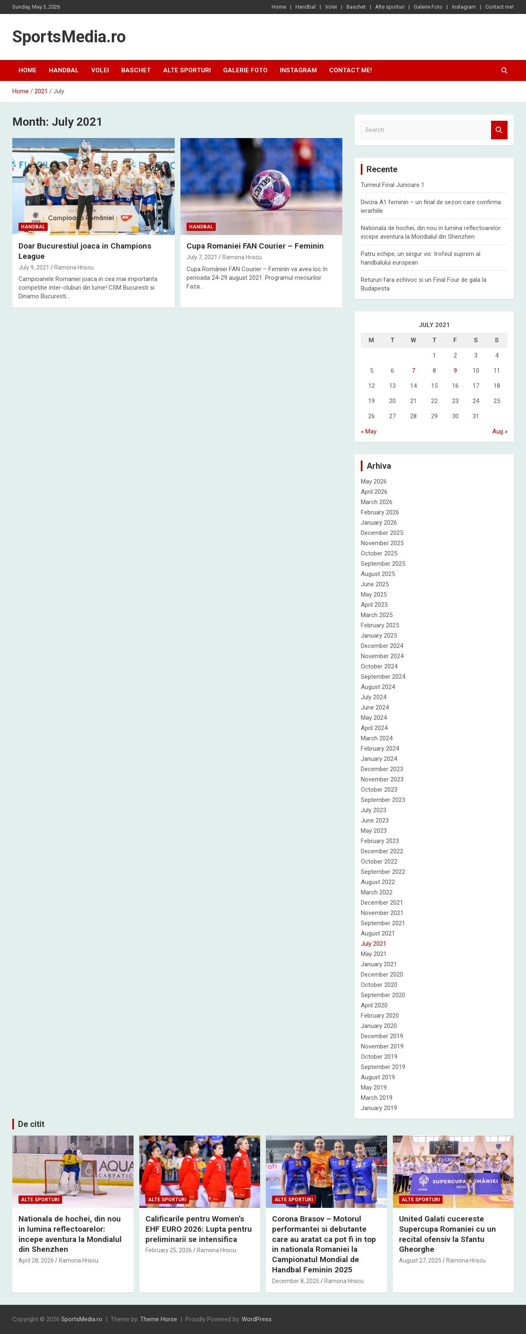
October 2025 (379, 553)
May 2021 (374, 954)
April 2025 (374, 604)
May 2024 (374, 717)
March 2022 (376, 892)
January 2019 (379, 1108)
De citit (31, 1124)
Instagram (464, 7)
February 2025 (380, 625)
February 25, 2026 (168, 1250)
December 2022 (382, 851)
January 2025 (379, 635)
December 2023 (382, 769)
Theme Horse (158, 1319)
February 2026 (380, 512)
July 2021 (373, 943)
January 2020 (379, 1026)
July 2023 (373, 810)
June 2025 (375, 584)
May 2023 (374, 830)
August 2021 (378, 933)
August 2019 (378, 1077)
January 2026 (379, 522)
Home (279, 7)
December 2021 (382, 902)
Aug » (500, 431)
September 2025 (383, 563)
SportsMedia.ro (69, 36)
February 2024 (380, 748)
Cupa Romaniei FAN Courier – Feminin (255, 246)
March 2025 (376, 615)
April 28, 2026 (36, 1260)
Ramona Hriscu (74, 267)
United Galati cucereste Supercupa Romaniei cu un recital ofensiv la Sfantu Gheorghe (447, 1234)
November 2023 (382, 779)
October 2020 (379, 984)
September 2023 (383, 800)
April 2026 (374, 491)
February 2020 (380, 1015)
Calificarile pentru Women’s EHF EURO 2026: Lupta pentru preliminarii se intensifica (198, 1229)
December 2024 (382, 646)
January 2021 (379, 964)
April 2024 (374, 728)
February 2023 (380, 841)
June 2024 (375, 707)
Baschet (356, 7)
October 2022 (379, 861)
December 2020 (382, 974)
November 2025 (382, 543)
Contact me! (499, 7)
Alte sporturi (389, 7)
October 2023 (379, 789)
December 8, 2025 (295, 1281)
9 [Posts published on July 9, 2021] (455, 370)
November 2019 (382, 1046)
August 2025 (378, 574)
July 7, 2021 (202, 257)
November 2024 (382, 656)
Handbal (305, 7)
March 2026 (376, 502)
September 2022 (383, 872)
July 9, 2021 (33, 267)
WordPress (257, 1319)
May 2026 (374, 481)
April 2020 (374, 1005)
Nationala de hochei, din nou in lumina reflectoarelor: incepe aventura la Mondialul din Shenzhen (70, 1234)
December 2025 (382, 533)
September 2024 (383, 676)
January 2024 (379, 759)
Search (499, 130)
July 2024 (373, 697)
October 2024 (379, 666)
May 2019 (374, 1087)
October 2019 (379, 1056)
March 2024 (376, 738)
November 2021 (382, 913)
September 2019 (383, 1067)
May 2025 (374, 594)
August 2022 (378, 882)
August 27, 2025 (420, 1260)
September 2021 (383, 923)
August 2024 (378, 687)
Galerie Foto (428, 7)
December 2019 (382, 1036)
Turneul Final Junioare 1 (392, 185)
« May (368, 431)
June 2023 (375, 820)
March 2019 (376, 1097)
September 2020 (383, 995)
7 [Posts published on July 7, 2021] (413, 370)
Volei (331, 7)
